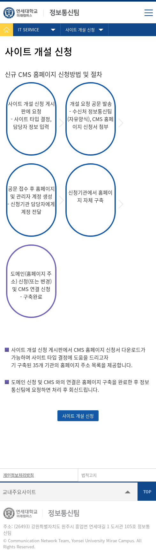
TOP (146, 491)
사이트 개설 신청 (80, 30)
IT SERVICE (28, 30)
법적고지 (89, 475)
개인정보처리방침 (18, 475)
